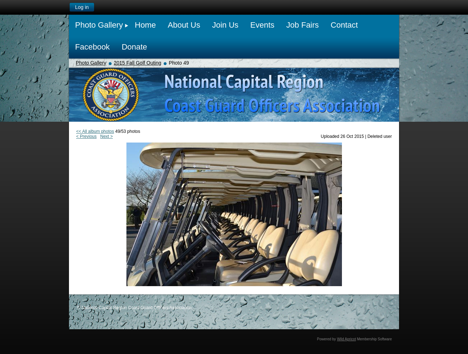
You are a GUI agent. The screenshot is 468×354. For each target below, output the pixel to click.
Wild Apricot (346, 339)
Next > (106, 136)
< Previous (86, 136)
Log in (82, 7)
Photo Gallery (91, 63)
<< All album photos (95, 131)
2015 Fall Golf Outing (137, 63)
